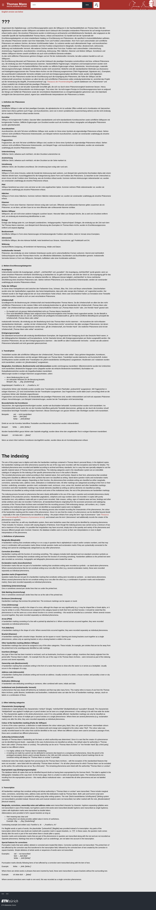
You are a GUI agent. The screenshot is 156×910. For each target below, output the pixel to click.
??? (16, 5)
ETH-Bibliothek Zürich (8, 905)
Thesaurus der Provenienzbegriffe (60, 82)
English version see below (12, 12)
